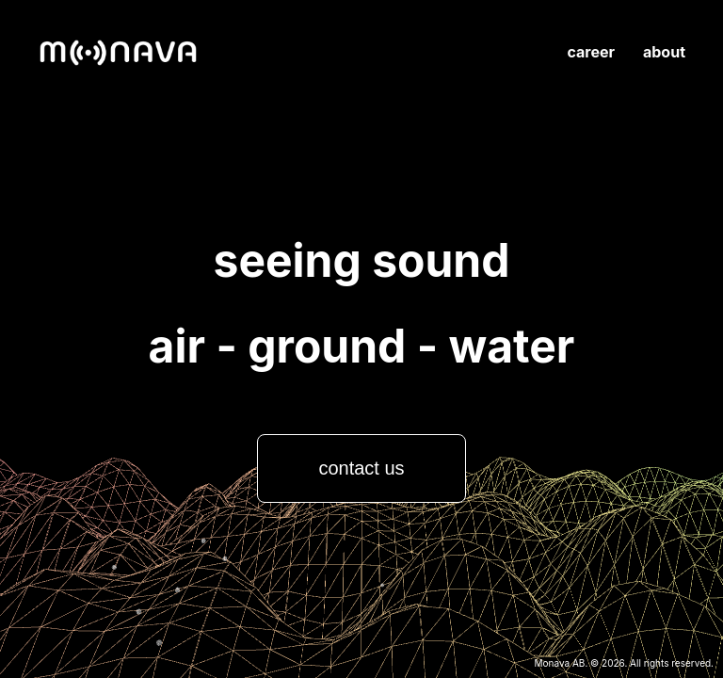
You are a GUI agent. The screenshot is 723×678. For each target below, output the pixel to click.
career (591, 51)
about (664, 51)
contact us (361, 468)
